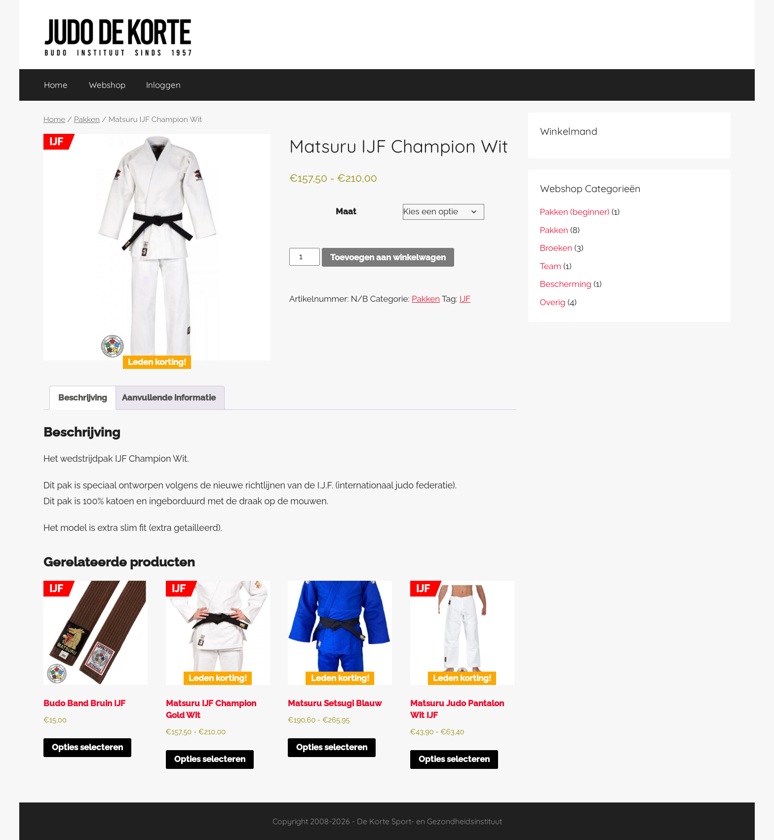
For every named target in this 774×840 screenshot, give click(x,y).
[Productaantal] (304, 257)
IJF (465, 299)
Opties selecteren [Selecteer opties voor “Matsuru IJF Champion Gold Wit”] (209, 759)
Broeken (556, 248)
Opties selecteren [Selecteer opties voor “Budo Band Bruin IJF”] (87, 748)
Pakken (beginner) (575, 212)
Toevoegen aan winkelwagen (388, 257)
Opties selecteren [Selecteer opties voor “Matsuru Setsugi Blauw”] (331, 748)
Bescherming (565, 284)
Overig (553, 302)
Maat (346, 211)
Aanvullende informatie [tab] (169, 397)
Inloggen (163, 85)
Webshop (107, 85)
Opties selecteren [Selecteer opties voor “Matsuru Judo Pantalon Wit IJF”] (454, 759)
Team (550, 266)
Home (56, 85)
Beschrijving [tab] (82, 397)
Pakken (87, 119)
